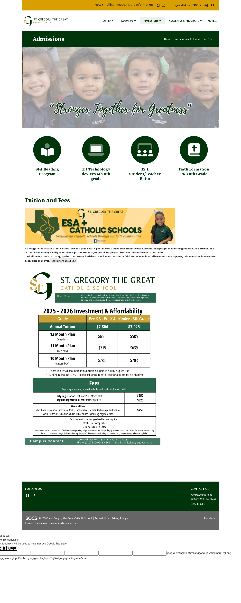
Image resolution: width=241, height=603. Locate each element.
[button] (113, 20)
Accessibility (102, 518)
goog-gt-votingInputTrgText (43, 558)
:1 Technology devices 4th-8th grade (96, 174)
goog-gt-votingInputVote (73, 558)
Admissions (182, 39)
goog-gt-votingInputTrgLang (215, 553)
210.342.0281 (198, 503)
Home (167, 39)
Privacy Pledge (119, 518)
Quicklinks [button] (182, 5)
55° (195, 5)
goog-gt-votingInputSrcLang (183, 553)
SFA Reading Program (47, 172)
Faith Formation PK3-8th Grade (194, 172)
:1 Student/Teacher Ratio (145, 172)
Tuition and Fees (202, 39)
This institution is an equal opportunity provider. (52, 523)
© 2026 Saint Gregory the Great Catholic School (65, 518)
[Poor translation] (12, 548)
